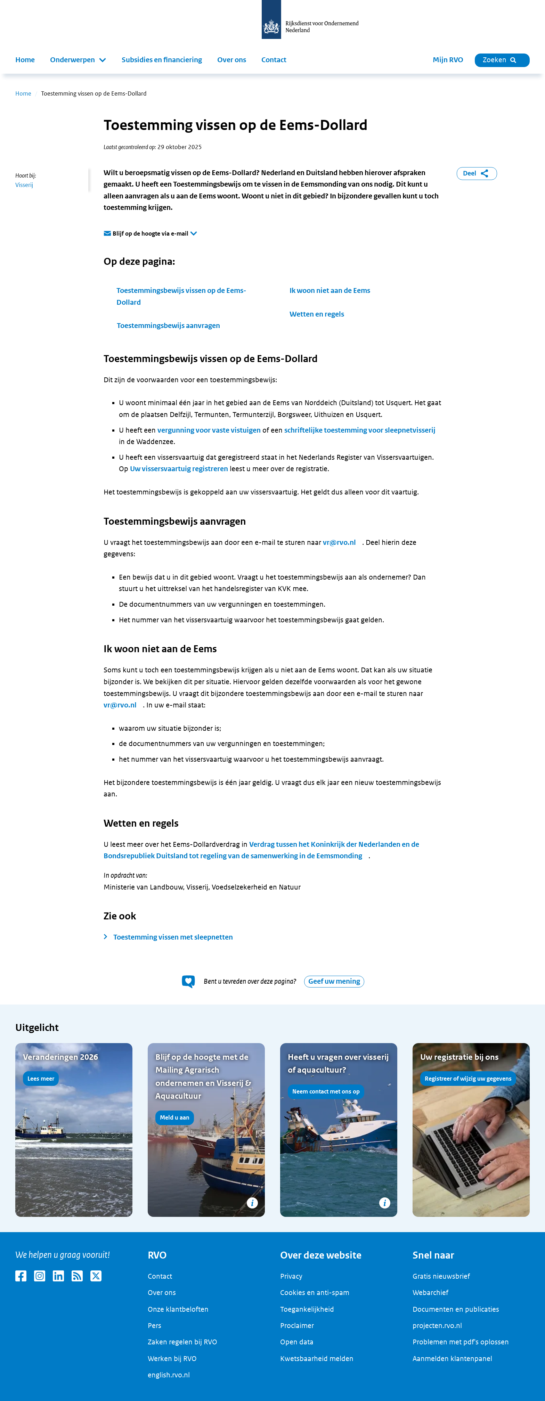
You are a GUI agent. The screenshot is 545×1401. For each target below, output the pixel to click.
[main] (272, 653)
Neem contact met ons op (326, 1091)
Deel (477, 173)
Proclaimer (297, 1325)
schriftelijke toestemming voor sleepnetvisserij (360, 430)
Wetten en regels (317, 314)
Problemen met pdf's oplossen (461, 1342)
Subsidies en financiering (162, 60)
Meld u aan (174, 1117)
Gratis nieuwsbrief (441, 1276)
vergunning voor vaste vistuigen (209, 430)
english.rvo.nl (169, 1375)
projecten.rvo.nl (437, 1325)
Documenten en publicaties (456, 1309)
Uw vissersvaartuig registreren (179, 469)
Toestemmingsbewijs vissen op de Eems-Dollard (181, 296)
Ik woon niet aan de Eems (330, 290)
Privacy (291, 1276)
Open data (297, 1342)
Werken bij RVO (172, 1358)
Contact (273, 60)
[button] (78, 60)
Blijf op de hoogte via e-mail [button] (150, 234)
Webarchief (430, 1292)
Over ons (231, 60)
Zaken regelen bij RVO (182, 1342)
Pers (154, 1325)
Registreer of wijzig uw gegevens (468, 1078)
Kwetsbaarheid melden (316, 1358)
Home (25, 60)
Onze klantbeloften (178, 1309)
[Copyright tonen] (252, 1203)
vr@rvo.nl (339, 542)
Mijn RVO (448, 60)
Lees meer (40, 1078)
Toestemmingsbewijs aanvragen (168, 325)
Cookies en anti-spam (314, 1292)
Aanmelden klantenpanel (452, 1358)
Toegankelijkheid (307, 1309)
